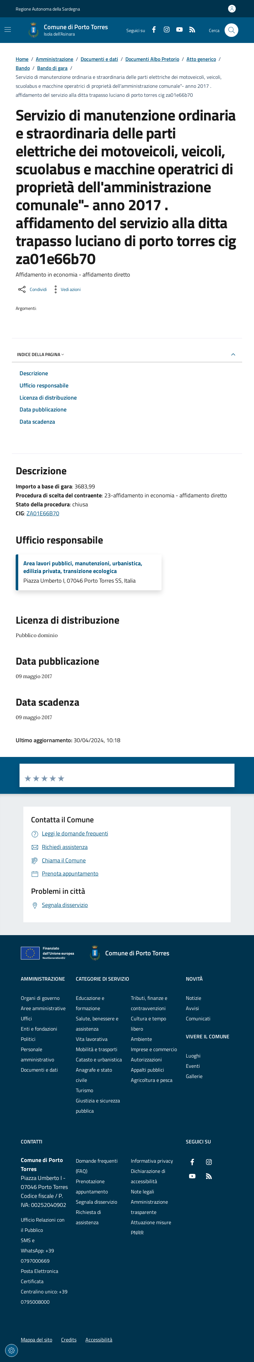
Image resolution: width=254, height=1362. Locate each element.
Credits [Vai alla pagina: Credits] (68, 1339)
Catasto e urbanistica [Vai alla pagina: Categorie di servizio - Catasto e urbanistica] (99, 1059)
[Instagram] (164, 30)
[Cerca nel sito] (231, 30)
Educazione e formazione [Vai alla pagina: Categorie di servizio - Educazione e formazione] (90, 1003)
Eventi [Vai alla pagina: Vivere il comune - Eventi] (193, 1066)
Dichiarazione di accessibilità (148, 1176)
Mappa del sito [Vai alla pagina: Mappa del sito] (36, 1339)
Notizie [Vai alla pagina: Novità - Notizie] (193, 998)
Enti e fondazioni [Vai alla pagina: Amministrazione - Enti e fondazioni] (39, 1029)
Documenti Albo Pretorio (152, 59)
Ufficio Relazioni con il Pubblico (43, 1225)
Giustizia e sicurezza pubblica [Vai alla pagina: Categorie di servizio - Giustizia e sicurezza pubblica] (98, 1106)
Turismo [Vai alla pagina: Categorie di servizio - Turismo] (84, 1090)
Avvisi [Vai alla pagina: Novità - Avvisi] (192, 1008)
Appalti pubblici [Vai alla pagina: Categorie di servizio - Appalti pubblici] (147, 1070)
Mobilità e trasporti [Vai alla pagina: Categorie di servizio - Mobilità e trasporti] (96, 1049)
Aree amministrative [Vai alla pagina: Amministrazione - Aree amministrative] (43, 1008)
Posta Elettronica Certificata (39, 1276)
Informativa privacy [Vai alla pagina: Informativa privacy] (152, 1161)
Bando (23, 68)
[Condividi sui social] (32, 289)
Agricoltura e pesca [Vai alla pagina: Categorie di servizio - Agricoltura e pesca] (151, 1080)
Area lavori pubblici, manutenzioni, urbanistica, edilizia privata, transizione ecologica (82, 567)
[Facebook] (151, 30)
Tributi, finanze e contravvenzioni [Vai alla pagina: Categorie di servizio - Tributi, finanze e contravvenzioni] (149, 1003)
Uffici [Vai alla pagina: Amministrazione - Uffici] (26, 1018)
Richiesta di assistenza (88, 1217)
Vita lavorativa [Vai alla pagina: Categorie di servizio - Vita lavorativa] (91, 1039)
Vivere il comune (207, 1036)
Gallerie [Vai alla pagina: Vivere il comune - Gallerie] (194, 1076)
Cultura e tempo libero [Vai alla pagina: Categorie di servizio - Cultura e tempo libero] (148, 1024)
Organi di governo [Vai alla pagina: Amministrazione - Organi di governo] (40, 998)
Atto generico (201, 59)
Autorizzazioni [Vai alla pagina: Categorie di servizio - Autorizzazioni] (146, 1059)
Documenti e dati (99, 59)
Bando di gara (52, 68)
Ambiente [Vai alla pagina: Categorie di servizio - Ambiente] (141, 1039)
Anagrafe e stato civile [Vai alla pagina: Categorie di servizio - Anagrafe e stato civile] (94, 1075)
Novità (194, 979)
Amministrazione (54, 59)
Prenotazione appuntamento (92, 1186)
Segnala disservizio (96, 1202)
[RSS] (189, 30)
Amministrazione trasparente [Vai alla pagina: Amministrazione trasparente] (149, 1207)
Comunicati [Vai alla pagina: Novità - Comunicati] (198, 1018)
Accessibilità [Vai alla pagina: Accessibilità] (98, 1339)
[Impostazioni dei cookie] (11, 1350)
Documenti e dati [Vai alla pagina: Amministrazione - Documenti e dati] (39, 1070)
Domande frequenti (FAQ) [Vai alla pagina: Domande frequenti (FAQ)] (97, 1166)
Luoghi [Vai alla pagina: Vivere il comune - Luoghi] (193, 1055)
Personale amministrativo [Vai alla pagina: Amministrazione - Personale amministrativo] (37, 1054)
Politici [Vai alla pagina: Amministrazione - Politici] (28, 1039)
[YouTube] (177, 30)
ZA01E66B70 (43, 513)
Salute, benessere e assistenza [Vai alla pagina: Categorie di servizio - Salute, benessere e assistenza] (97, 1024)
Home (22, 59)
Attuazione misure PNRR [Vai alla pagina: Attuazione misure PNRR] (151, 1227)
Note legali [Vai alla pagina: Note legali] (142, 1191)
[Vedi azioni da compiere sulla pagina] (65, 289)
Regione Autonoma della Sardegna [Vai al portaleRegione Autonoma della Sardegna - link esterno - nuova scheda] (48, 8)
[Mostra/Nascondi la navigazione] (8, 29)
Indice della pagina (41, 354)
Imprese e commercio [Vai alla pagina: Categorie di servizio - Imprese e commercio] (154, 1049)
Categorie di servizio (102, 979)
